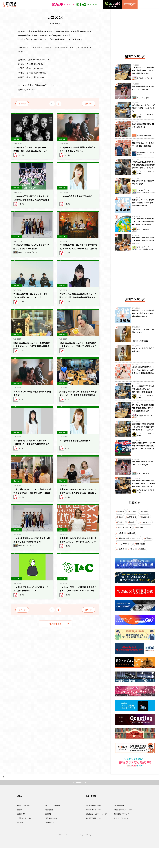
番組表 (19, 809)
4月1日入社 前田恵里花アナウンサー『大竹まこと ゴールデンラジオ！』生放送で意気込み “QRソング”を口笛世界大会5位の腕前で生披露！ (143, 373)
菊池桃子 (132, 522)
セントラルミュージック (95, 809)
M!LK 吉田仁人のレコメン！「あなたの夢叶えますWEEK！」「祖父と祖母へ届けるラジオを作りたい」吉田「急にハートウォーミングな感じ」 (32, 345)
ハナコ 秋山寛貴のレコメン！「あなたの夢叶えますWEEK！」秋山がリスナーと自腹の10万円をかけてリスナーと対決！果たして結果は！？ (32, 492)
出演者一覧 (21, 814)
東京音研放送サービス (94, 818)
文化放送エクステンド (122, 814)
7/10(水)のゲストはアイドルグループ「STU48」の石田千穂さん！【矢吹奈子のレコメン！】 (32, 441)
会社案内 (20, 822)
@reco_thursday (34, 75)
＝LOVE (120, 533)
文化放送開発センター (94, 805)
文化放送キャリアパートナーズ (97, 814)
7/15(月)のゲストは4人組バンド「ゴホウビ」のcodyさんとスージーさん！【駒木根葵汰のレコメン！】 (78, 246)
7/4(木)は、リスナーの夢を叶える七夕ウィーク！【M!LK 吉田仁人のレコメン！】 (78, 588)
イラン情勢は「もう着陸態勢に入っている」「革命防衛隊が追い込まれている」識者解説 (143, 221)
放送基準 (48, 814)
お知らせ (17, 137)
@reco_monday (33, 63)
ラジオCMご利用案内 (53, 805)
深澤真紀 (148, 538)
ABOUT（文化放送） (24, 805)
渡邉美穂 (120, 511)
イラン (131, 549)
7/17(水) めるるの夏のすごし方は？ (78, 194)
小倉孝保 (120, 549)
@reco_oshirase (26, 87)
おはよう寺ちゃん (124, 543)
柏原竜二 (120, 522)
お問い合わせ (50, 822)
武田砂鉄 (131, 533)
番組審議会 (49, 809)
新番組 (120, 517)
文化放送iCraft (119, 805)
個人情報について (52, 818)
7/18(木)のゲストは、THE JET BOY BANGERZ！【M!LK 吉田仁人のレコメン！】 (32, 148)
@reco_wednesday (35, 71)
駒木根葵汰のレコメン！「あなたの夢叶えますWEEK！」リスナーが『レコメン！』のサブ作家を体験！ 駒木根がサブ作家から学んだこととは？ (78, 540)
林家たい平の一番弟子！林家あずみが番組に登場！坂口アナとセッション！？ (143, 240)
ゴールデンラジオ (124, 527)
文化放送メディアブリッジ (124, 809)
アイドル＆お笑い (87, 4)
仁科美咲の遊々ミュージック (128, 538)
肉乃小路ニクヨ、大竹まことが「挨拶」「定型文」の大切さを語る (143, 108)
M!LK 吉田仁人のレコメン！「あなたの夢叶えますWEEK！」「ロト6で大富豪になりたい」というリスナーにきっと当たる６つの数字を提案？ (78, 345)
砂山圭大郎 (145, 517)
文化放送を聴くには (24, 818)
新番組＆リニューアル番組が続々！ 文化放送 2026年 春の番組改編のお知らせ (143, 202)
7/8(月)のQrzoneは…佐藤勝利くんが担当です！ (32, 391)
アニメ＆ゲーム (61, 4)
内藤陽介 (142, 549)
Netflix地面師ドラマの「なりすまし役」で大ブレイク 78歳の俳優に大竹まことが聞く (143, 389)
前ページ (22, 101)
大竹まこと (131, 517)
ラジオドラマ (146, 522)
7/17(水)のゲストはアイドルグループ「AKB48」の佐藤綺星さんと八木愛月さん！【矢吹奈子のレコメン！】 (32, 197)
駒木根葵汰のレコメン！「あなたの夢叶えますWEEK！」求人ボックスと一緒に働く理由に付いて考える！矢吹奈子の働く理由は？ (78, 492)
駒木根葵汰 (140, 543)
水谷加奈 (132, 511)
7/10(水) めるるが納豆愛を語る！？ (77, 438)
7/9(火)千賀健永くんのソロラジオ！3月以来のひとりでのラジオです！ (32, 537)
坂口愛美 (144, 511)
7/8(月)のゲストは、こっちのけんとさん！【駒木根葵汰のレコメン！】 (32, 586)
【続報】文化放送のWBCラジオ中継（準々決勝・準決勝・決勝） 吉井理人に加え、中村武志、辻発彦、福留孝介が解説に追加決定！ (143, 449)
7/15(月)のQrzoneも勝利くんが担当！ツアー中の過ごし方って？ (77, 147)
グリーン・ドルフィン (121, 818)
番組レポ (63, 283)
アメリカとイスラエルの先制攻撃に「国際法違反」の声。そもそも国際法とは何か (143, 70)
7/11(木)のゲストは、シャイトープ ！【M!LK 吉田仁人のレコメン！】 (31, 293)
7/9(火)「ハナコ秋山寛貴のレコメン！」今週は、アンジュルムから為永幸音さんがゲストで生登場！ (77, 295)
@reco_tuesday (34, 67)
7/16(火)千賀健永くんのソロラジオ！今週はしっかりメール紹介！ (30, 244)
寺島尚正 (139, 527)
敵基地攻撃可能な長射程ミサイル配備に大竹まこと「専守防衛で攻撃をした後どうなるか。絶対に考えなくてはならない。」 (143, 486)
